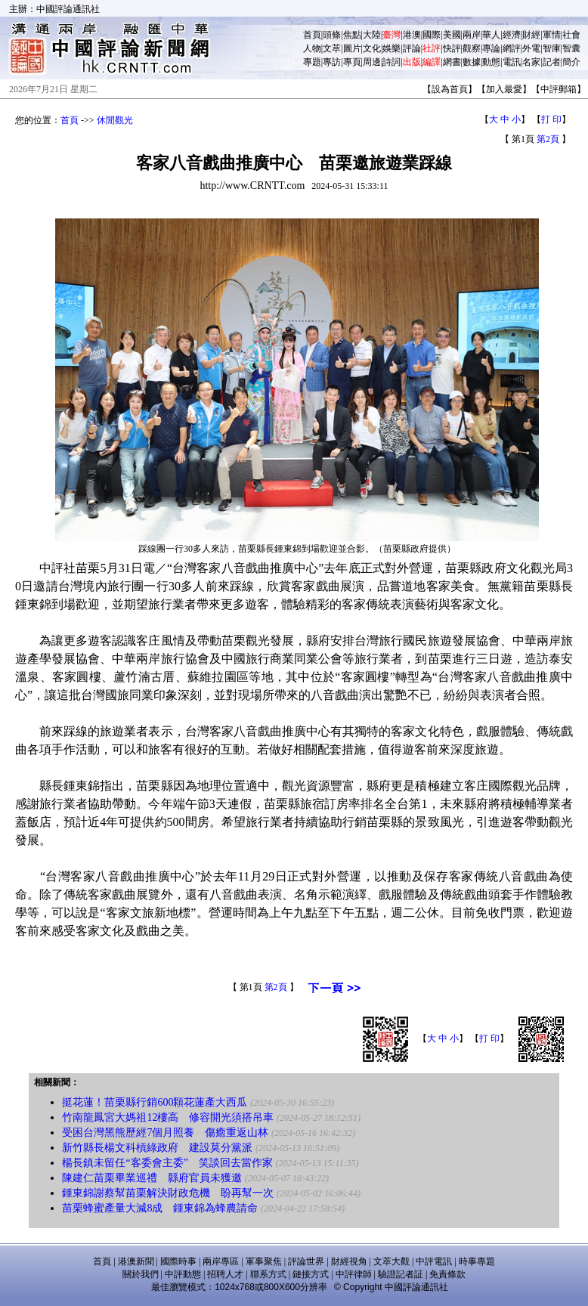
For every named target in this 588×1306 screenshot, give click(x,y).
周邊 (372, 62)
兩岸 (472, 34)
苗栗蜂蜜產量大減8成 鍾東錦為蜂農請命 (160, 1208)
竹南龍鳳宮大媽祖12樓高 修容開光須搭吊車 (168, 1117)
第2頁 (548, 139)
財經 (531, 34)
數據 (472, 62)
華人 (491, 34)
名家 (531, 62)
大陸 (372, 34)
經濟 (512, 34)
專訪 (332, 62)
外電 (531, 48)
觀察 (472, 48)
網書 (452, 62)
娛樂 (391, 48)
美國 (452, 34)
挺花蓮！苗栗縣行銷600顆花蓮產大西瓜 (154, 1102)
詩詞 (391, 62)
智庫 (552, 48)
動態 (491, 62)
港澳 (412, 34)
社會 (571, 34)
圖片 (352, 48)
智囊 (571, 48)
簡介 (571, 62)
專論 (491, 48)
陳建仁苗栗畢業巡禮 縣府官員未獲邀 (152, 1178)
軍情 (552, 34)
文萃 (332, 48)
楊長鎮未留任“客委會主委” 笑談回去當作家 (167, 1162)
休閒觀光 (115, 120)
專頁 (352, 62)
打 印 (551, 119)
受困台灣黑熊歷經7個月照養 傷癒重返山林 (165, 1132)
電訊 (512, 62)
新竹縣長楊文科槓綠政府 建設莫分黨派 (157, 1147)
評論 (412, 48)
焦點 (352, 34)
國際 (431, 34)
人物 (312, 48)
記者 (552, 62)
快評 (452, 48)
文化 (372, 48)
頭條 (332, 34)
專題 (312, 62)
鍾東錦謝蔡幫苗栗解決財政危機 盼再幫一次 (168, 1193)
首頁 (312, 34)
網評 (512, 48)
